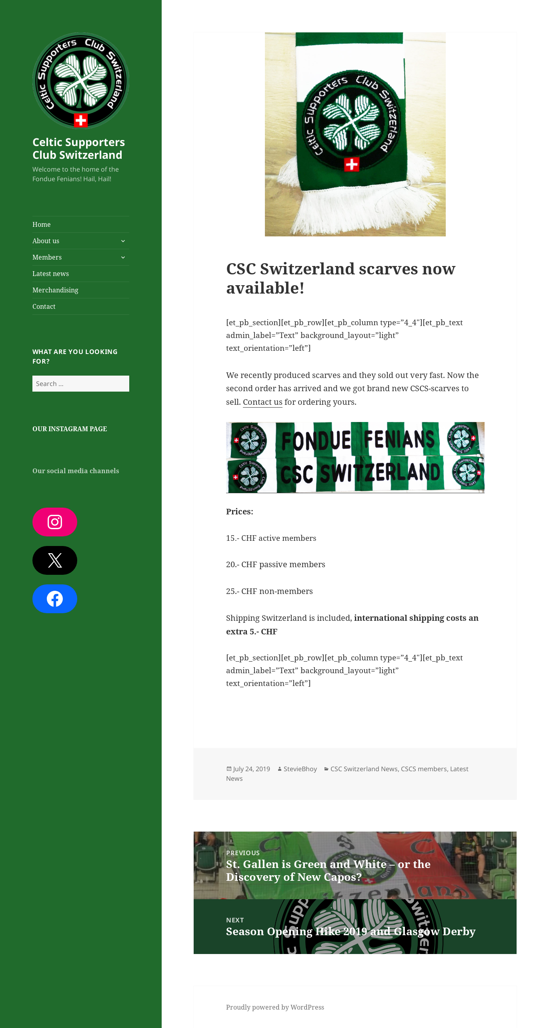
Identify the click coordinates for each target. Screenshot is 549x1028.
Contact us (263, 401)
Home (41, 224)
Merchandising (55, 290)
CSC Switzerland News (364, 768)
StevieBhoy (300, 768)
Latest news (50, 273)
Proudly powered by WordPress (275, 1007)
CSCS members (424, 768)
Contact (44, 306)
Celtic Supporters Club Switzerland (78, 148)
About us (45, 240)
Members (47, 257)
